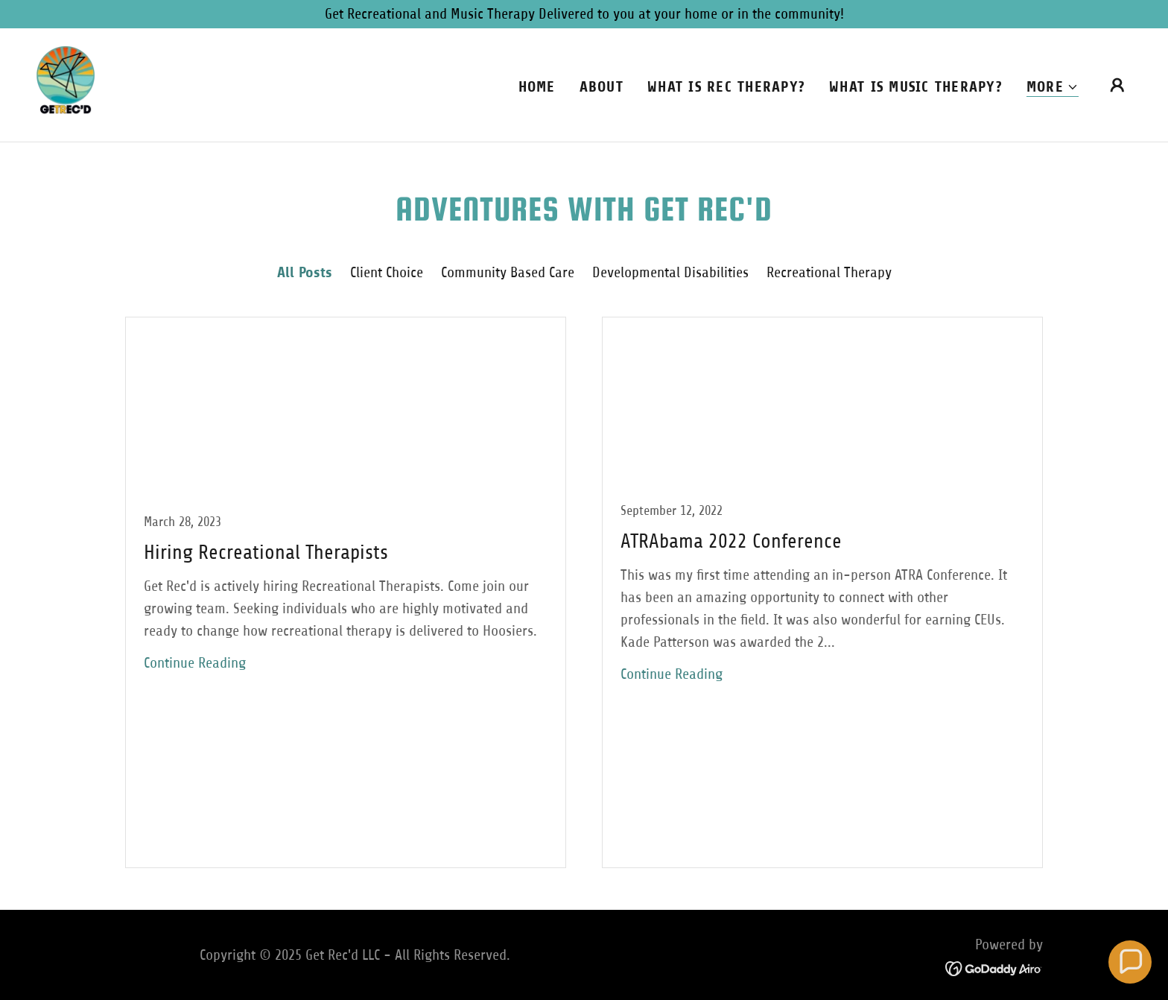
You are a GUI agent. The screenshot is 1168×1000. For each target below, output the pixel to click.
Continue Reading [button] (195, 662)
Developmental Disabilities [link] (670, 272)
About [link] (601, 86)
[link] (65, 83)
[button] (1052, 87)
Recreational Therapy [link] (829, 272)
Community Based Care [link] (507, 272)
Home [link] (537, 86)
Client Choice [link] (386, 272)
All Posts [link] (304, 272)
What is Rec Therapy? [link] (726, 86)
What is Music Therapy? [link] (916, 86)
